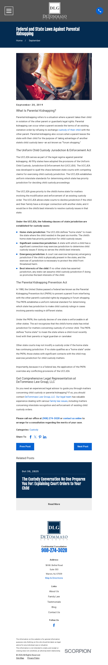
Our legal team (63, 397)
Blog (54, 607)
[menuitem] (20, 658)
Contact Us (54, 612)
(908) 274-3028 (51, 418)
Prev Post (25, 446)
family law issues (59, 401)
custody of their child (69, 130)
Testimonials (54, 602)
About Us (54, 591)
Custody (34, 429)
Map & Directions (54, 578)
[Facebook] (54, 625)
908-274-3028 (54, 550)
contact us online (72, 418)
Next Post (82, 446)
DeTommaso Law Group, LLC (40, 397)
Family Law (54, 596)
